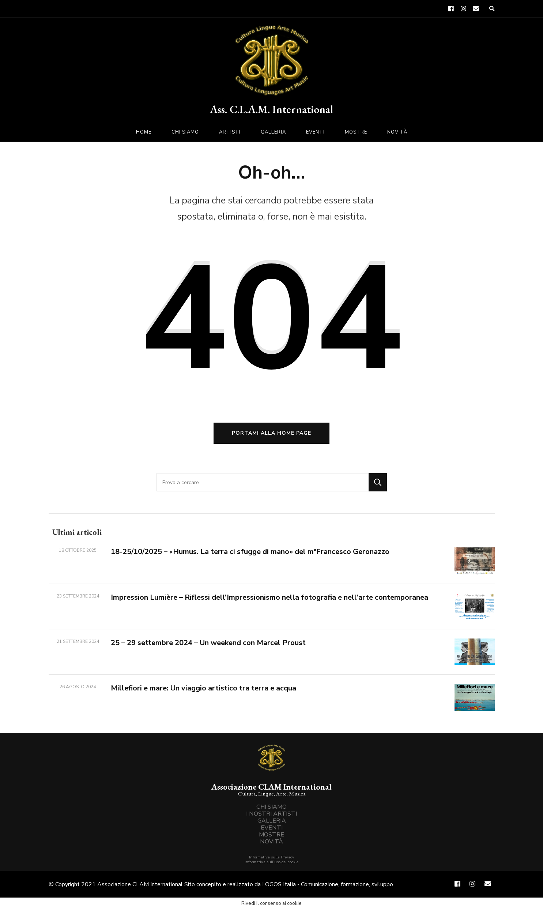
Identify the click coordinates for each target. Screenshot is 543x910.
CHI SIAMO (185, 132)
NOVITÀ (397, 132)
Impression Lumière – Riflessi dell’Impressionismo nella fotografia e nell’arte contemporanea (269, 597)
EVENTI (315, 132)
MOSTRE (356, 132)
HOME (143, 132)
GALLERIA (273, 132)
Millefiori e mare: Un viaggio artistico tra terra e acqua (203, 688)
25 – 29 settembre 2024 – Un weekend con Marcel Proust (208, 643)
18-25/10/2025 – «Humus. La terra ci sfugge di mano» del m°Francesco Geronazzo (250, 552)
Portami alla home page (271, 433)
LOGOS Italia (279, 884)
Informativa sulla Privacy (271, 857)
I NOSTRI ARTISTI (271, 814)
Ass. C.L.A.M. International (271, 109)
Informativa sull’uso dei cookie (271, 862)
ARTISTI (230, 132)
